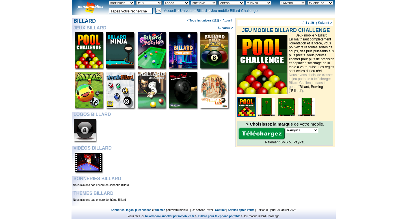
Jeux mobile (305, 35)
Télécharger (262, 133)
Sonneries (117, 210)
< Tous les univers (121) (203, 20)
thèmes (160, 210)
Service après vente (241, 210)
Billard (202, 10)
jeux (138, 210)
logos (130, 210)
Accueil (170, 10)
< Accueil (226, 20)
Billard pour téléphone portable (219, 216)
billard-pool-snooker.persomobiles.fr (169, 216)
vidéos (146, 210)
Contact (220, 210)
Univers (186, 10)
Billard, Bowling (311, 87)
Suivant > (325, 23)
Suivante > (225, 27)
